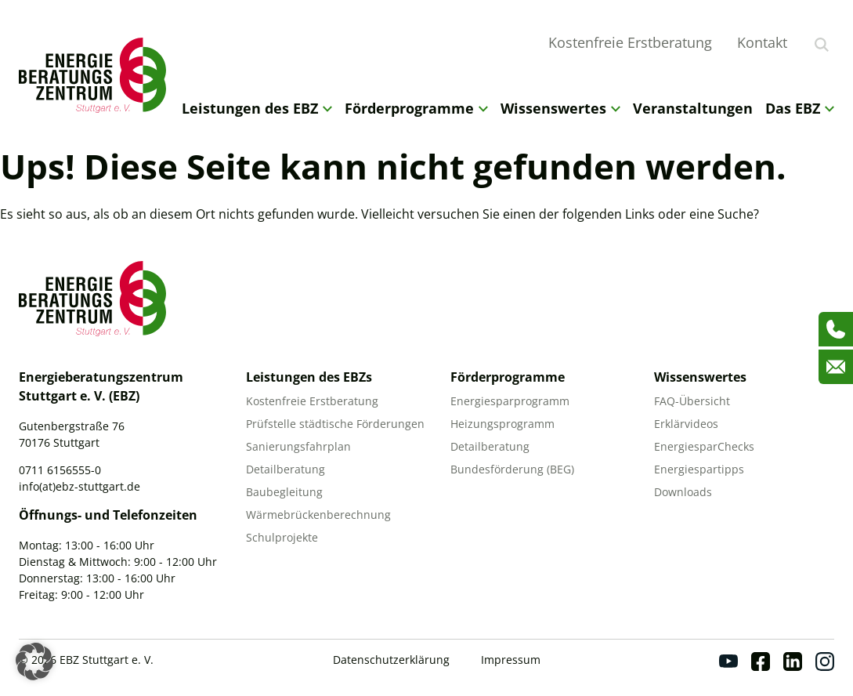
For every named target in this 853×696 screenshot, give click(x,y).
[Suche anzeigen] (821, 44)
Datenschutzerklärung (391, 659)
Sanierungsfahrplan (298, 446)
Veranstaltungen (693, 108)
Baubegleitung (284, 491)
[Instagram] (824, 661)
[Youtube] (728, 661)
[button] (34, 661)
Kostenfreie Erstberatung (630, 42)
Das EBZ (799, 108)
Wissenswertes (560, 108)
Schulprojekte (282, 537)
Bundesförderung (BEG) (512, 469)
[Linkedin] (792, 661)
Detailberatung (285, 469)
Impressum (510, 659)
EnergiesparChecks (704, 446)
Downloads (683, 491)
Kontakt (762, 42)
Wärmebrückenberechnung (318, 514)
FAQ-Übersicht (692, 400)
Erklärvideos (686, 423)
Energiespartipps (699, 469)
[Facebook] (760, 661)
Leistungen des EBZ (257, 108)
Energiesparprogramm (509, 400)
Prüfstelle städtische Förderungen (335, 423)
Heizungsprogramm (502, 423)
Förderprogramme (416, 108)
